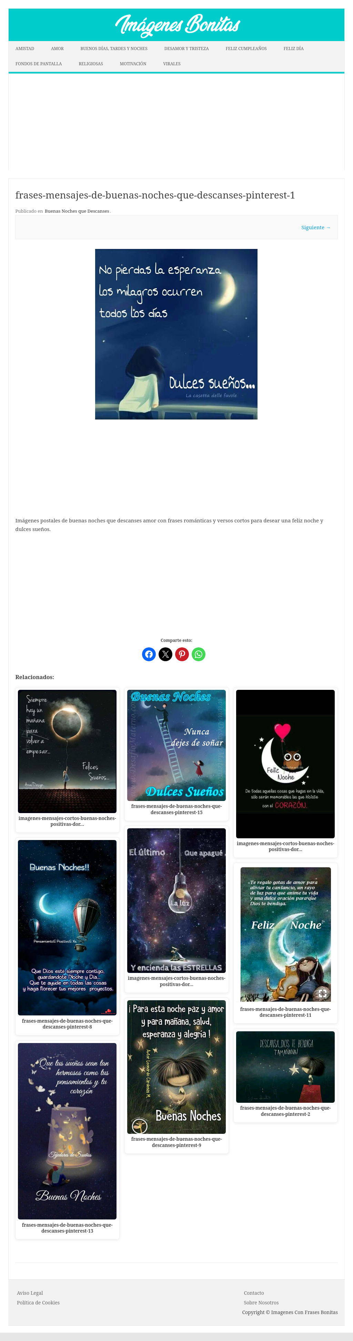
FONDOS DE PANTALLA (39, 64)
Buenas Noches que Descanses (77, 211)
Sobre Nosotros (261, 1302)
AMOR (57, 48)
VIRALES (172, 64)
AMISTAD (25, 48)
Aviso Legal (30, 1293)
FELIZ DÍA (294, 48)
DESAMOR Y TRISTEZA (186, 48)
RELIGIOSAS (91, 64)
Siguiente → (316, 227)
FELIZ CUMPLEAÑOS (246, 48)
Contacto (254, 1293)
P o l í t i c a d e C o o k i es (38, 1302)
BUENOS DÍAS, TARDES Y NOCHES (114, 48)
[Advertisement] (176, 122)
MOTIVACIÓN (133, 64)
